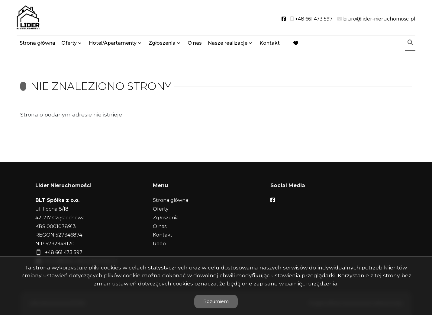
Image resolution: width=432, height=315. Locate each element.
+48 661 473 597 (63, 252)
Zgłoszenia (162, 43)
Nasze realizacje (227, 43)
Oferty (69, 43)
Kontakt (270, 43)
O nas (195, 43)
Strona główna (37, 43)
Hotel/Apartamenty (113, 43)
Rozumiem (216, 301)
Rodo (159, 244)
